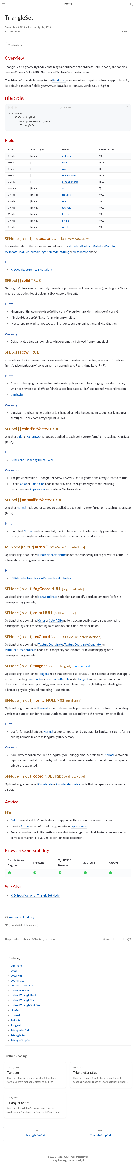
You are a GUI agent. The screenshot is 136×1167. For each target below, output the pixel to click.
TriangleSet (16, 925)
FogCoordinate (47, 597)
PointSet (16, 1020)
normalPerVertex (70, 181)
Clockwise (17, 395)
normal (65, 220)
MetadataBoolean (80, 246)
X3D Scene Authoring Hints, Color (32, 460)
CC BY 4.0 (37, 939)
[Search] (132, 4)
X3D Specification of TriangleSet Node (35, 895)
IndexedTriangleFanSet (25, 995)
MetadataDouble (104, 246)
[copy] (128, 107)
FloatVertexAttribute (52, 555)
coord (65, 227)
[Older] (35, 1134)
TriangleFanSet (20, 1030)
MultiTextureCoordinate (20, 650)
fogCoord (67, 194)
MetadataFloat (14, 252)
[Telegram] (124, 939)
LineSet (15, 1010)
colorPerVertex (69, 175)
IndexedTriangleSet (22, 1000)
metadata (67, 156)
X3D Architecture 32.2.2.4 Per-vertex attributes (41, 578)
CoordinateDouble (58, 679)
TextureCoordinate (50, 644)
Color (20, 437)
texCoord (66, 207)
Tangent (43, 674)
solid (64, 162)
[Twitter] (113, 939)
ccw (64, 169)
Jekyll (81, 1160)
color (64, 201)
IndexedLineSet (20, 990)
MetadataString (59, 252)
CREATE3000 (14, 31)
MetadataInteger (36, 252)
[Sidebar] (4, 4)
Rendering (59, 80)
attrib (64, 188)
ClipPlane (16, 965)
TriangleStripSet (21, 1040)
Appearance (37, 489)
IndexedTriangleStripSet (25, 1005)
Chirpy (64, 1160)
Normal (21, 508)
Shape (25, 826)
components (15, 917)
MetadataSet (81, 252)
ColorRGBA (34, 437)
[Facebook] (119, 939)
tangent (66, 214)
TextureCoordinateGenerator (83, 644)
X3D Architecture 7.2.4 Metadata (31, 270)
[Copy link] (129, 939)
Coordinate (35, 679)
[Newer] (100, 1134)
